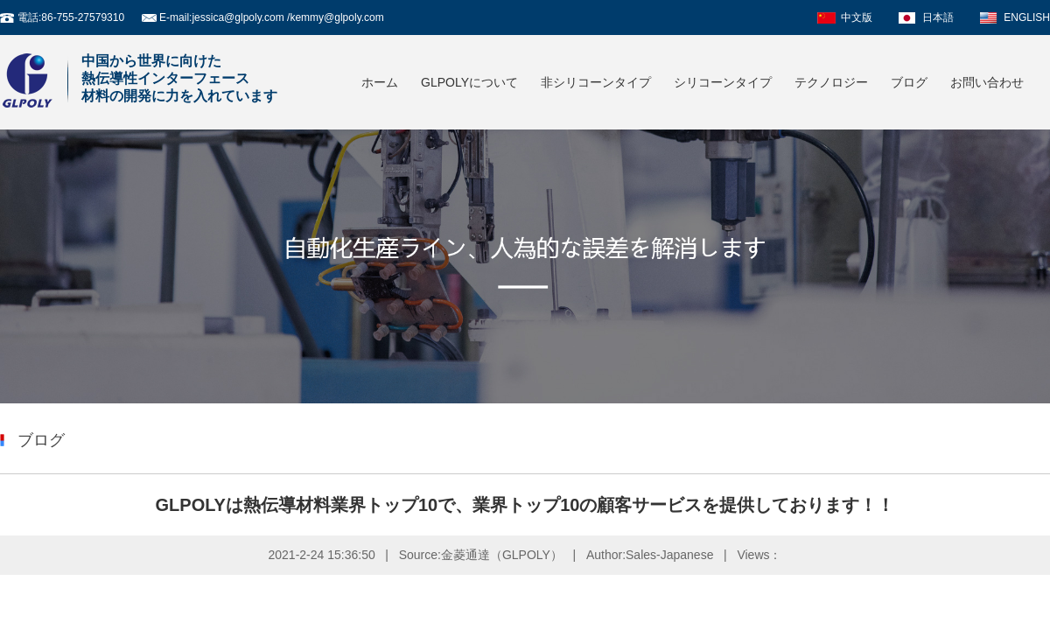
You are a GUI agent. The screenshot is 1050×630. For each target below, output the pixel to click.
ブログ (909, 82)
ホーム (379, 82)
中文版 (856, 17)
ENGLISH (1027, 17)
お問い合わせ (987, 82)
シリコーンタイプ (723, 82)
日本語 (938, 17)
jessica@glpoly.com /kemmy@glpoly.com (287, 17)
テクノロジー (831, 82)
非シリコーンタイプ (596, 82)
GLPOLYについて (469, 82)
